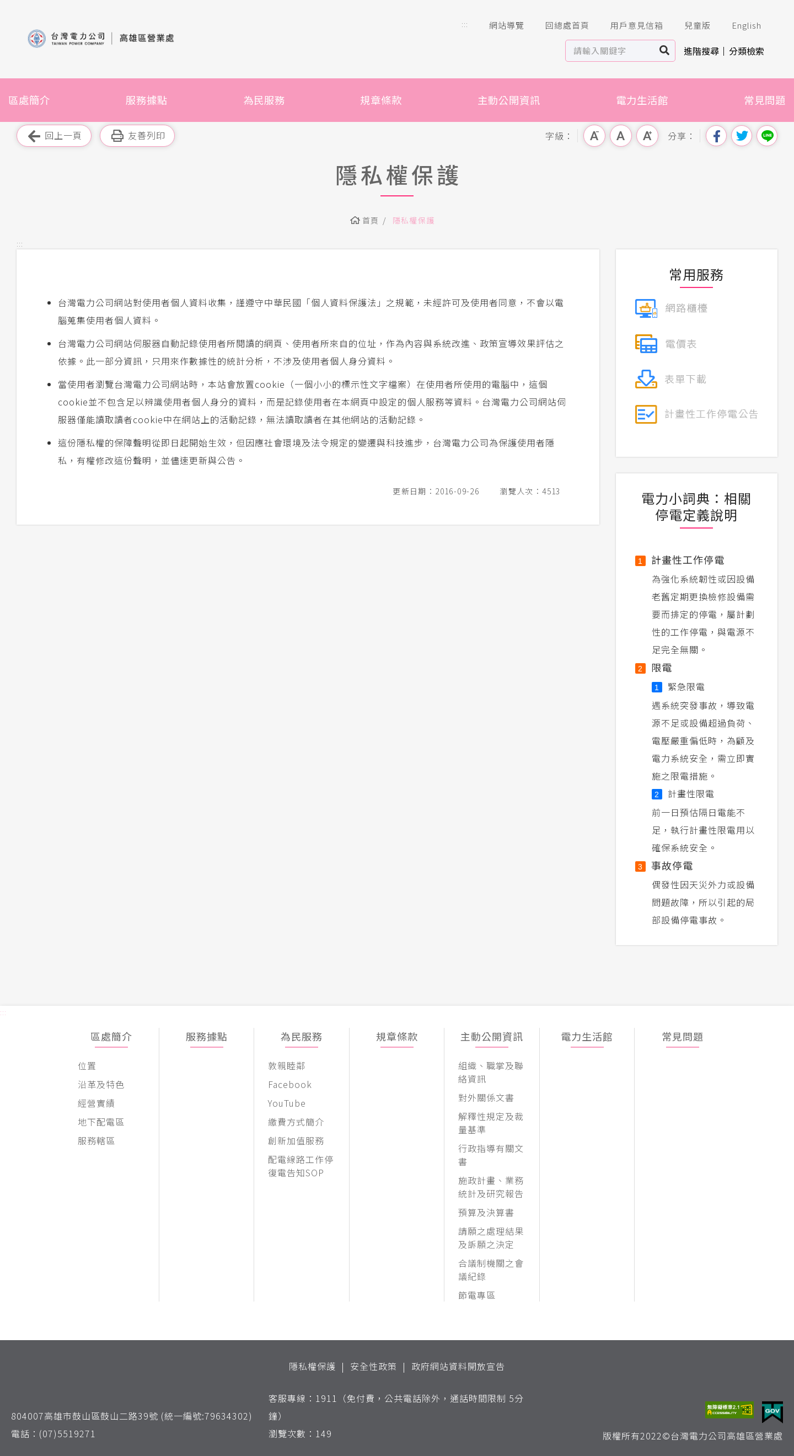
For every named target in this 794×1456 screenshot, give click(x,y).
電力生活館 (642, 100)
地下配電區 (101, 1121)
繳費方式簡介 (296, 1121)
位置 (87, 1065)
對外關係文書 (486, 1097)
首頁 (370, 220)
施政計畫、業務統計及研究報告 (491, 1187)
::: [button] (465, 24)
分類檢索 (746, 50)
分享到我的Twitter (741, 135)
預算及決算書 (486, 1212)
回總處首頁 (559, 25)
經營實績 (96, 1103)
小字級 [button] (594, 136)
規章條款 (381, 100)
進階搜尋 (701, 50)
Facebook (290, 1084)
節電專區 (477, 1295)
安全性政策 (373, 1366)
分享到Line (767, 135)
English (738, 25)
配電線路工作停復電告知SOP (301, 1166)
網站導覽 (499, 25)
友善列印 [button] (137, 136)
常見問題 (765, 100)
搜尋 (664, 50)
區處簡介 (29, 100)
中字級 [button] (621, 136)
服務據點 (147, 100)
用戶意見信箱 (629, 25)
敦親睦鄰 (286, 1065)
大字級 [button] (647, 136)
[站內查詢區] (610, 50)
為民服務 (264, 100)
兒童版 (690, 25)
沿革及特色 (101, 1084)
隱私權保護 (414, 220)
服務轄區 (96, 1140)
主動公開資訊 (509, 100)
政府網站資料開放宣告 (458, 1366)
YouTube (287, 1103)
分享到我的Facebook (716, 135)
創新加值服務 (296, 1140)
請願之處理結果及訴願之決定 (491, 1237)
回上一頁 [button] (54, 136)
